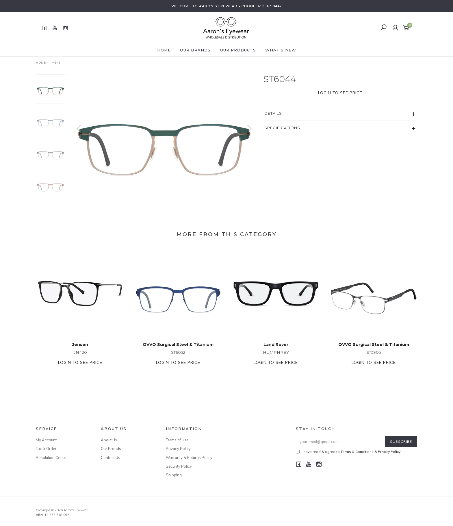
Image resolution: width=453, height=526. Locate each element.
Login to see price (340, 92)
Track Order (46, 448)
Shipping (174, 475)
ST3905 (374, 357)
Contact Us (110, 457)
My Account (46, 440)
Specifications (282, 127)
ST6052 (178, 357)
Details (273, 113)
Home (164, 50)
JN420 (80, 357)
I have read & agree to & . (348, 451)
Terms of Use (177, 440)
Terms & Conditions (357, 451)
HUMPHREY (276, 357)
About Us (109, 440)
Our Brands (195, 50)
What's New (280, 50)
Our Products (238, 50)
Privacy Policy (178, 448)
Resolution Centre (52, 457)
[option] (164, 134)
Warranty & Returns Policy (189, 457)
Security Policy (179, 466)
